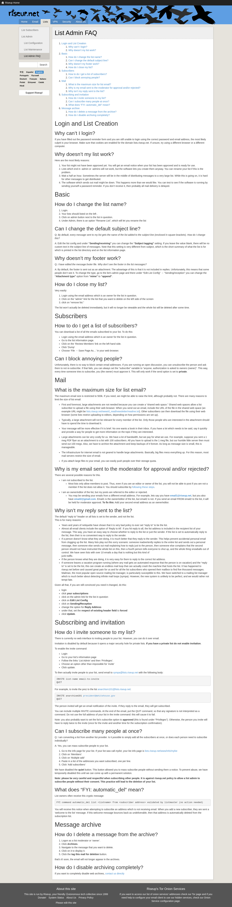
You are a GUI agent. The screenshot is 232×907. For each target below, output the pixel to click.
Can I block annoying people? (84, 77)
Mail (64, 81)
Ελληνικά (32, 82)
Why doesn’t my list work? (82, 50)
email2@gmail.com (85, 499)
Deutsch (23, 79)
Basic (64, 53)
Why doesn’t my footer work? (83, 64)
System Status (56, 897)
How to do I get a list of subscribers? (87, 74)
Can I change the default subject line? (88, 60)
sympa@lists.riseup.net (125, 672)
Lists (45, 21)
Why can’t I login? (77, 46)
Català (41, 82)
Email (35, 21)
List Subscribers (30, 30)
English (39, 72)
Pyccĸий (35, 75)
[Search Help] (28, 65)
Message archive (71, 108)
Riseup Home (12, 2)
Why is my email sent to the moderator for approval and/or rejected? (104, 87)
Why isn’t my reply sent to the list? (86, 91)
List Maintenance (33, 49)
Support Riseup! (34, 92)
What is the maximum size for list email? (89, 84)
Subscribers (68, 70)
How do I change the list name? (85, 57)
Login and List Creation (74, 43)
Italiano (43, 79)
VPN (55, 21)
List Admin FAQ (32, 56)
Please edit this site (66, 902)
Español (29, 72)
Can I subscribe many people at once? (88, 101)
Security (66, 21)
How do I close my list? (80, 67)
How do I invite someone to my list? (87, 98)
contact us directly (114, 873)
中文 (22, 72)
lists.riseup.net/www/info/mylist (161, 751)
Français (33, 79)
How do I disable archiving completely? (89, 115)
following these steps (143, 487)
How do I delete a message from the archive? (92, 111)
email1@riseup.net (180, 495)
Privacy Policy (86, 897)
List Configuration (33, 43)
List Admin (27, 36)
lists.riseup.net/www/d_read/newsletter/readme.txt (112, 411)
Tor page (196, 894)
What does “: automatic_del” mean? (89, 104)
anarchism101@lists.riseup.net (114, 689)
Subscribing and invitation (75, 94)
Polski (22, 82)
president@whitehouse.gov (99, 696)
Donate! (42, 897)
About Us (81, 21)
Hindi (22, 86)
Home (24, 21)
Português (24, 75)
